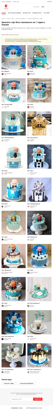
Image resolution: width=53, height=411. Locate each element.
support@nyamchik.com (34, 408)
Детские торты (26, 12)
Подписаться (38, 399)
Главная (3, 18)
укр (48, 1)
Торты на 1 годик (10, 18)
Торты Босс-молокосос (21, 18)
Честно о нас (16, 1)
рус (51, 1)
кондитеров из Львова (35, 41)
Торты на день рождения (14, 12)
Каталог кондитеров (6, 1)
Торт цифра (47, 12)
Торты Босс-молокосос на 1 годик (34, 18)
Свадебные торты (37, 12)
